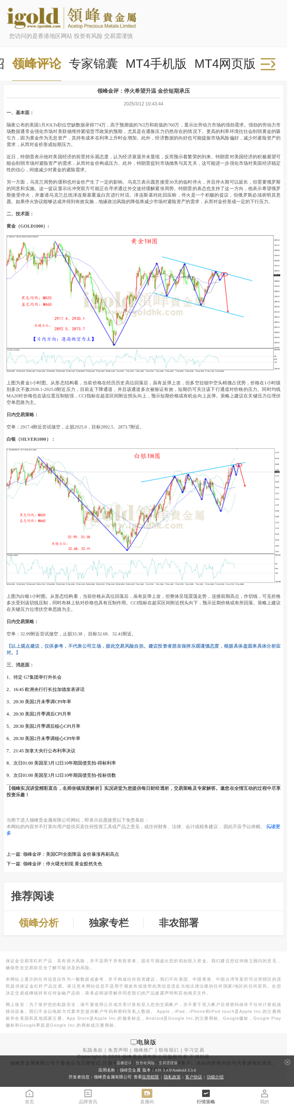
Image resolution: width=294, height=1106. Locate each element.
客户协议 (193, 1077)
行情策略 (206, 1096)
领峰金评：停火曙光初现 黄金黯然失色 (62, 863)
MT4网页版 (225, 64)
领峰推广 (144, 1050)
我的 (264, 1096)
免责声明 (118, 1050)
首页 (29, 1096)
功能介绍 (215, 1077)
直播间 (147, 1096)
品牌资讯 (88, 1096)
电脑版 (147, 1042)
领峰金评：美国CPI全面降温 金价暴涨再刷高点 (71, 854)
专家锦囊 (93, 64)
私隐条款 (93, 1050)
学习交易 (194, 1050)
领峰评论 (36, 64)
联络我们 (169, 1050)
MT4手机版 (156, 64)
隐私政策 (172, 1077)
